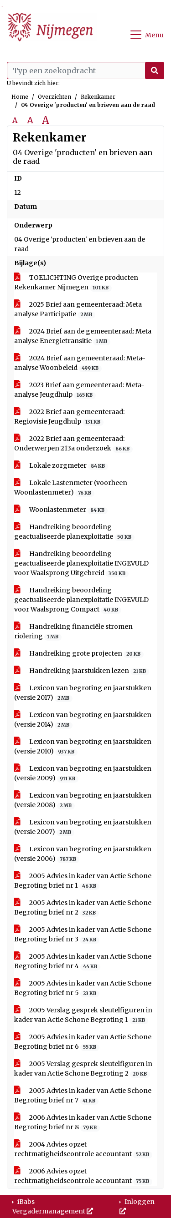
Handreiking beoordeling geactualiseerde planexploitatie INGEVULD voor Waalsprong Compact (81, 600)
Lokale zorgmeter (61, 465)
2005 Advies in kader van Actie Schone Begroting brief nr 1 (82, 881)
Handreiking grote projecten (79, 653)
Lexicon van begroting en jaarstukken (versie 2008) (82, 800)
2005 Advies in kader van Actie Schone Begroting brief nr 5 (82, 988)
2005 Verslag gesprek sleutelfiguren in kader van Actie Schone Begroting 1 (83, 1015)
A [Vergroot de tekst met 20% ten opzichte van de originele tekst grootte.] (30, 120)
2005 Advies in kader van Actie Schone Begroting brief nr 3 (82, 934)
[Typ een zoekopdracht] (85, 70)
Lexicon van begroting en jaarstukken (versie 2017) (82, 693)
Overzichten (54, 96)
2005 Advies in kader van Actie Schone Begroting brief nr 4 (82, 961)
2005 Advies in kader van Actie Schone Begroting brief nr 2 (82, 908)
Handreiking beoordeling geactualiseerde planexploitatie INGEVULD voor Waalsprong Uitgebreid (81, 563)
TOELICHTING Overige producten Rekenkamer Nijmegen (76, 282)
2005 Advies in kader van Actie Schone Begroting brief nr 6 (82, 1042)
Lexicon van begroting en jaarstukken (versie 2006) (82, 854)
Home (19, 96)
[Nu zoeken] (154, 70)
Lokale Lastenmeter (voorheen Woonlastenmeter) (70, 488)
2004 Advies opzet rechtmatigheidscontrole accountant (83, 1149)
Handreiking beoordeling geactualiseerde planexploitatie (74, 532)
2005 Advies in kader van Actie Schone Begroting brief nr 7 (82, 1096)
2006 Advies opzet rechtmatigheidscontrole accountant (83, 1176)
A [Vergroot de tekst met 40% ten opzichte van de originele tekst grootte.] (45, 120)
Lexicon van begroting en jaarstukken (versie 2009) (82, 773)
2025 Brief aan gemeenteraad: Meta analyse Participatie (78, 309)
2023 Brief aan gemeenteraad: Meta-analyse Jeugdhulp (79, 390)
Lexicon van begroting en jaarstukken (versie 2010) (82, 747)
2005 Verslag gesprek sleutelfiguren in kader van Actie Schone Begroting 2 (83, 1069)
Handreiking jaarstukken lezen (81, 671)
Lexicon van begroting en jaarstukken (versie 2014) (82, 720)
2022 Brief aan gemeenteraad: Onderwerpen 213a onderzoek (73, 444)
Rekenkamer (98, 96)
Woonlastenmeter (61, 509)
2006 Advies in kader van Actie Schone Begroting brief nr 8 (82, 1122)
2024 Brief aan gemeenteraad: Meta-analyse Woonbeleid (79, 363)
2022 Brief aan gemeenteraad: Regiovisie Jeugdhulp (69, 417)
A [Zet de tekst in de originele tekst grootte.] (14, 120)
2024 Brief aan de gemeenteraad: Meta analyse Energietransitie (82, 336)
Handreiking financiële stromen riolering (73, 631)
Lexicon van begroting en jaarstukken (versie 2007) (82, 827)
